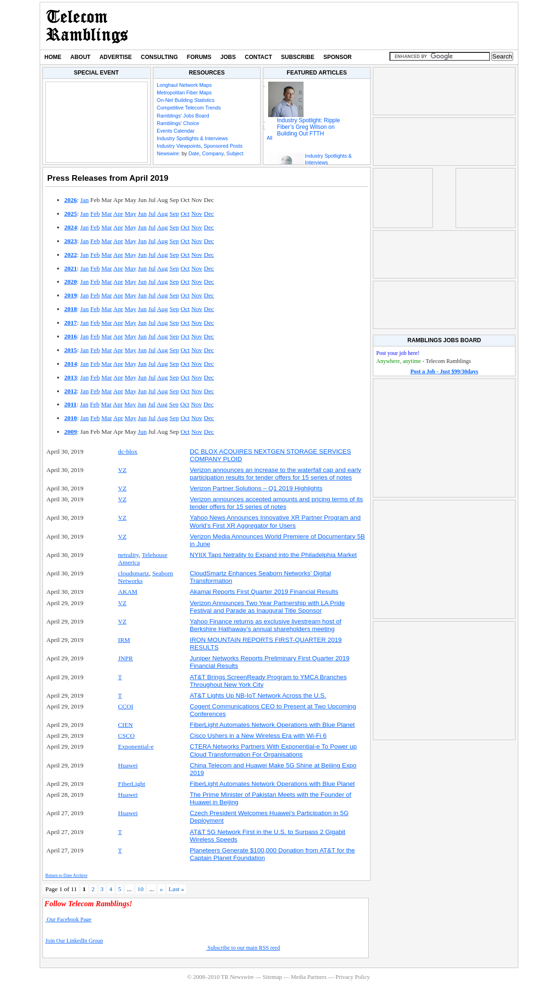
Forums (199, 57)
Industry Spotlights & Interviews (192, 138)
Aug (162, 213)
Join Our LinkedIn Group (74, 940)
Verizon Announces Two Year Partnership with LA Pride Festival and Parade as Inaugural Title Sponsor (267, 606)
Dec (209, 213)
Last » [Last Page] (176, 889)
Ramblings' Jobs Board (183, 115)
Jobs (228, 57)
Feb (95, 213)
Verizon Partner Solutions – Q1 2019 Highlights (256, 488)
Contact (258, 57)
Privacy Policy (352, 977)
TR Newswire (87, 26)
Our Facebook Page (68, 919)
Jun (142, 213)
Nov (196, 213)
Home (52, 57)
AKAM (127, 591)
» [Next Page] (161, 889)
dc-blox (127, 451)
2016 (70, 336)
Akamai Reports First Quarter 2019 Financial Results (264, 591)
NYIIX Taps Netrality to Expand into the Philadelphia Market (273, 554)
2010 (70, 417)
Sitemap (272, 977)
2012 (70, 391)
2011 (70, 404)
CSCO (126, 735)
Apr (118, 213)
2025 (70, 213)
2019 (70, 295)
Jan (84, 199)
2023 (70, 240)
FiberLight (131, 783)
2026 (70, 199)
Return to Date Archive (66, 875)
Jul (152, 213)
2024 (70, 227)
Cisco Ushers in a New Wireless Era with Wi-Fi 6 (258, 735)
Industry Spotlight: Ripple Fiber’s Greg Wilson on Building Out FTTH (308, 127)
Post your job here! (398, 353)
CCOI (125, 706)
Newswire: (168, 153)
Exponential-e (135, 746)
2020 (70, 281)
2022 (70, 254)
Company (212, 153)
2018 (70, 308)
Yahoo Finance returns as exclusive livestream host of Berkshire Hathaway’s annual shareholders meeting (265, 625)
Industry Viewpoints (179, 146)
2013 (70, 377)
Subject (234, 153)
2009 (70, 431)
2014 (70, 363)
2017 (70, 322)
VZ (122, 469)
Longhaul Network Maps (184, 85)
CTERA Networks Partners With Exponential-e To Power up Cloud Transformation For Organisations (273, 750)
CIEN (125, 724)
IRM (124, 639)
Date (193, 153)
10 (140, 889)
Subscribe (297, 57)
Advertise (116, 57)
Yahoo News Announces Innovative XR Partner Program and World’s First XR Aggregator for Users (275, 521)
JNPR (125, 658)
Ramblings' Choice (178, 123)
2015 (70, 350)
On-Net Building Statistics (185, 100)
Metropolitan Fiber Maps (184, 92)
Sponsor (337, 57)
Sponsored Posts (222, 146)
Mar (106, 213)
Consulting (159, 57)
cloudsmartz (133, 573)
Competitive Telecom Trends (189, 107)
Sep (174, 213)
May (130, 213)
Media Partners (309, 977)
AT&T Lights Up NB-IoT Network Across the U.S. (258, 695)
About (80, 57)
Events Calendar (175, 131)
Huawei (128, 765)
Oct (184, 213)
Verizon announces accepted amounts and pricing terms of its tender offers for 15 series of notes (276, 503)
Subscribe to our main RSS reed (243, 947)
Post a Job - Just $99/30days (444, 371)
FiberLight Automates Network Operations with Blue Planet (272, 724)
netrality (128, 554)
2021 (70, 268)
